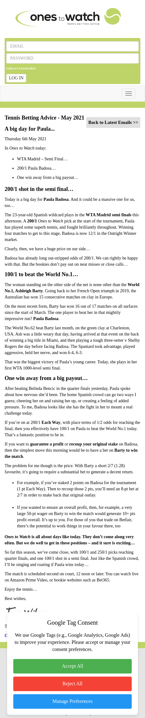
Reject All (72, 683)
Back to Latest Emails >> (113, 122)
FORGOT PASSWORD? (21, 68)
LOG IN (16, 78)
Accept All (72, 666)
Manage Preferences (72, 701)
